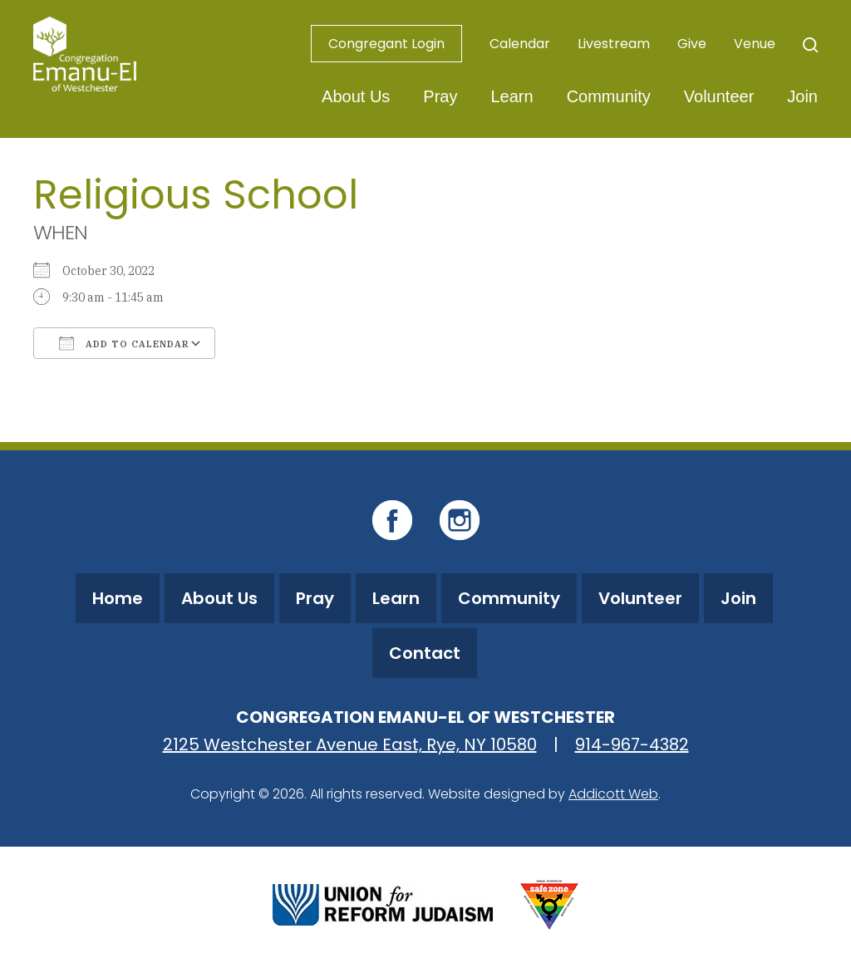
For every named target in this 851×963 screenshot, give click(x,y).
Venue (754, 43)
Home (117, 598)
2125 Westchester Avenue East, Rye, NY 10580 (350, 744)
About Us (356, 96)
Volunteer (719, 96)
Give (691, 43)
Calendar (519, 43)
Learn (511, 96)
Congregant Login (386, 43)
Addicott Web (613, 793)
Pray (440, 96)
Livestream (614, 43)
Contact (424, 653)
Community (609, 96)
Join (802, 96)
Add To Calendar (124, 343)
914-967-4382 (632, 744)
